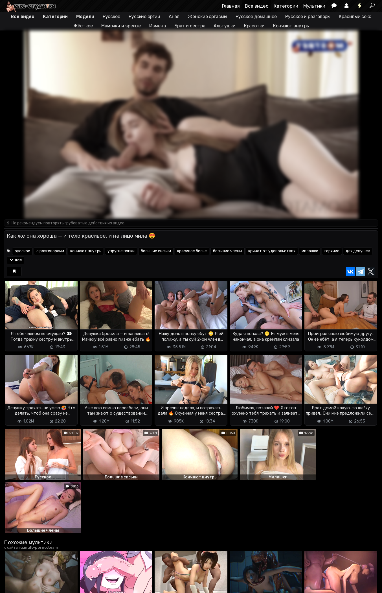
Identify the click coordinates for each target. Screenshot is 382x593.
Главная (231, 6)
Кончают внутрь (291, 26)
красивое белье (192, 251)
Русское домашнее (256, 16)
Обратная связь (63, 585)
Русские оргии (144, 16)
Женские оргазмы (207, 16)
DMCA (13, 585)
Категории (286, 6)
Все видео (257, 6)
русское (22, 251)
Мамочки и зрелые (121, 26)
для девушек (358, 251)
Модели (85, 16)
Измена (157, 26)
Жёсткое (83, 26)
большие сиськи (156, 251)
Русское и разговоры (307, 16)
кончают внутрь (85, 251)
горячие (331, 251)
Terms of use (33, 585)
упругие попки (121, 251)
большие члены (227, 251)
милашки (310, 251)
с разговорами (50, 251)
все (15, 260)
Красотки (254, 26)
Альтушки (224, 26)
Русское (111, 16)
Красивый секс (355, 16)
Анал (174, 16)
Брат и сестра (189, 26)
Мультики (314, 6)
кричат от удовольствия (271, 251)
